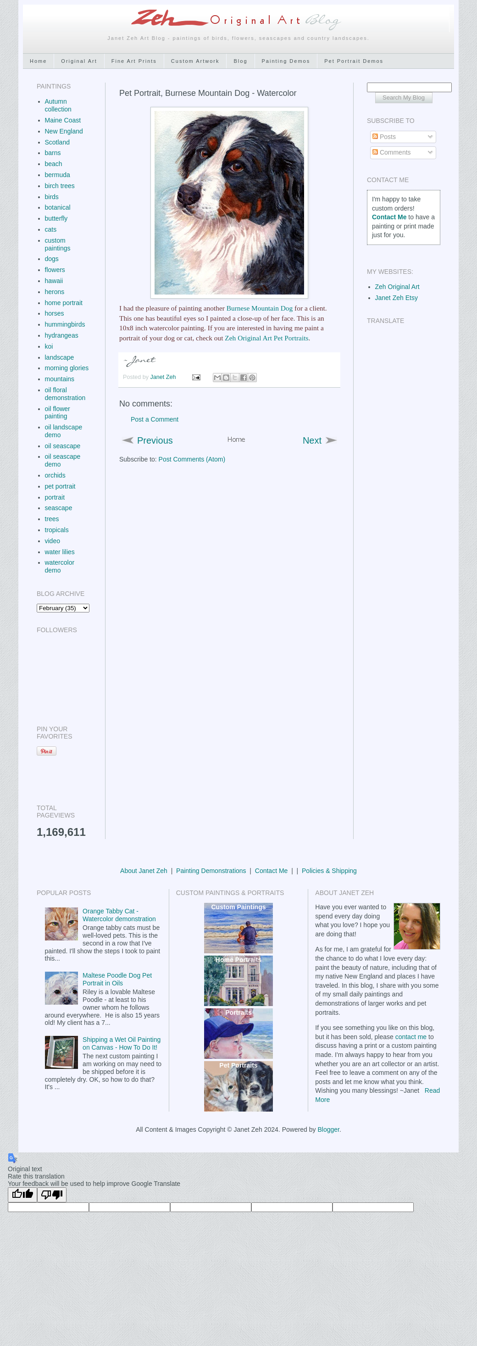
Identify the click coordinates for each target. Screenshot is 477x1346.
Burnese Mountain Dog (260, 308)
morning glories (67, 368)
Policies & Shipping (329, 870)
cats (51, 229)
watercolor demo (60, 566)
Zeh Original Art (397, 286)
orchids (55, 475)
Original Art (79, 61)
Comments (391, 152)
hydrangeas (61, 335)
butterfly (56, 218)
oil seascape (63, 446)
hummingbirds (65, 324)
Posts (384, 136)
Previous (155, 440)
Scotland (57, 142)
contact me (411, 1036)
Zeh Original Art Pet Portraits (266, 338)
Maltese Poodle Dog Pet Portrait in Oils (117, 979)
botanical (58, 207)
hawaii (54, 280)
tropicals (57, 530)
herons (55, 291)
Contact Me (271, 870)
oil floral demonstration (65, 393)
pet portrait (60, 486)
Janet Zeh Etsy (396, 297)
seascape (58, 508)
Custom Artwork (195, 61)
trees (52, 519)
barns (53, 152)
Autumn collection (58, 105)
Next (312, 440)
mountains (60, 379)
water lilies (60, 552)
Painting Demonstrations (211, 870)
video (52, 541)
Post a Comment (154, 419)
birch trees (60, 185)
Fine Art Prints (134, 61)
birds (52, 196)
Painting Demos (286, 61)
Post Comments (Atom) (192, 459)
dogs (52, 258)
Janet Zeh (164, 377)
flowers (55, 269)
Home (38, 61)
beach (53, 163)
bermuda (57, 174)
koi (49, 346)
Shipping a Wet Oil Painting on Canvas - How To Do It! (122, 1043)
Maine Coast (63, 120)
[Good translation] (22, 1194)
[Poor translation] (52, 1194)
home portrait (64, 302)
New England (64, 131)
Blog (240, 61)
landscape (59, 357)
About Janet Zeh (143, 870)
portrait (55, 497)
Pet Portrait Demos (353, 61)
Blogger (328, 1129)
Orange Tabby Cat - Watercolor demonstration (119, 915)
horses (54, 313)
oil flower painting (57, 412)
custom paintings (58, 244)
